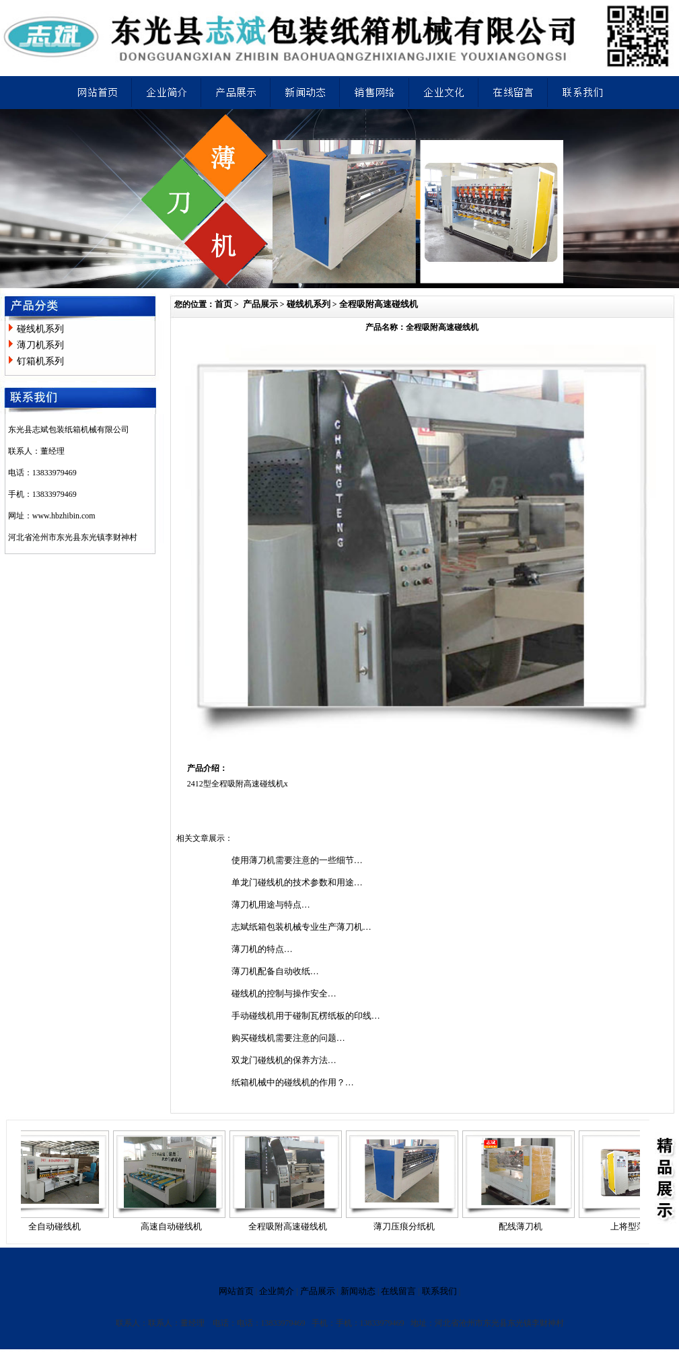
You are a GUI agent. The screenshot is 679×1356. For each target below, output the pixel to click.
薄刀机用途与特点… (270, 905)
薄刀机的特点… (262, 949)
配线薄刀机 (524, 1226)
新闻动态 (358, 1291)
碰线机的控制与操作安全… (283, 993)
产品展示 (260, 304)
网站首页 (236, 1291)
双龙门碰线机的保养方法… (283, 1060)
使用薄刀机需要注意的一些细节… (297, 860)
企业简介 (276, 1291)
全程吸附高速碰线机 (378, 304)
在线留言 (398, 1291)
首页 (223, 304)
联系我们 (439, 1291)
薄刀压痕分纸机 (407, 1226)
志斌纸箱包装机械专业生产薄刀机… (301, 927)
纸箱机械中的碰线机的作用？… (292, 1082)
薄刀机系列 (40, 345)
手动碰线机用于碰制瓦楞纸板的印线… (305, 1016)
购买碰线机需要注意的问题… (288, 1038)
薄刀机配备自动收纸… (275, 971)
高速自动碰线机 (174, 1226)
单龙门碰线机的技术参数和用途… (297, 882)
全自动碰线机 (58, 1226)
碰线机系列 (40, 329)
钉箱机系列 (40, 361)
